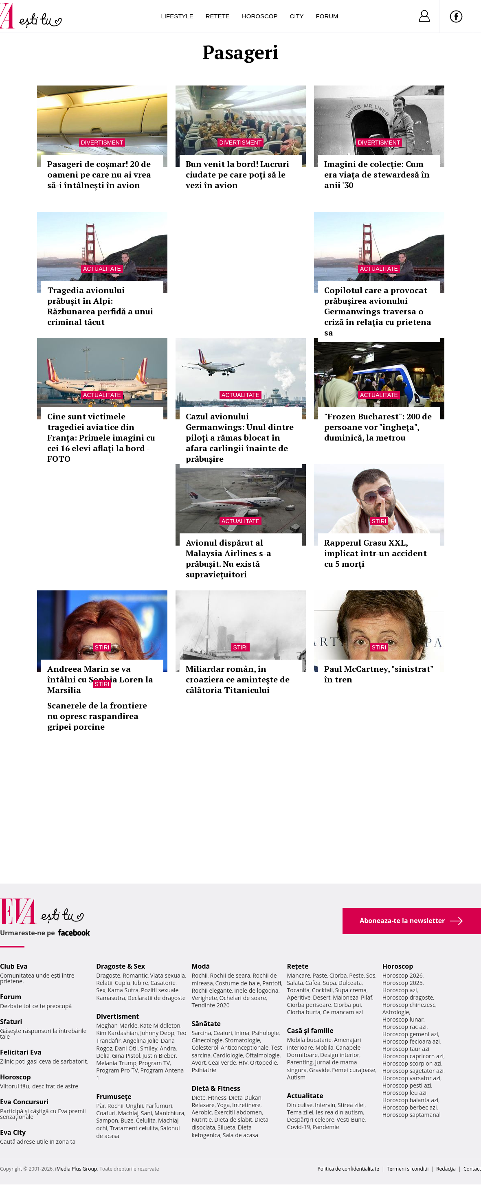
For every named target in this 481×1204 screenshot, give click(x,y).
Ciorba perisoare (309, 1005)
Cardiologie (228, 1055)
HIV (243, 1062)
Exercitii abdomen (238, 1112)
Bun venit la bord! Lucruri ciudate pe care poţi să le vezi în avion (237, 174)
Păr (100, 1106)
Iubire (140, 983)
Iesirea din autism (339, 1112)
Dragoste (108, 975)
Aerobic (201, 1112)
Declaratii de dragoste (156, 998)
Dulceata (350, 983)
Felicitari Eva (21, 1052)
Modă (200, 966)
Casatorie (163, 983)
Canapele (348, 1047)
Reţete (298, 966)
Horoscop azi (399, 990)
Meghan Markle (117, 1025)
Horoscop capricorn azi (413, 1056)
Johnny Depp (157, 1033)
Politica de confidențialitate (348, 1168)
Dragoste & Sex (120, 966)
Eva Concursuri (24, 1101)
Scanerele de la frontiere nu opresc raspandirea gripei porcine (97, 716)
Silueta (226, 1127)
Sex (100, 990)
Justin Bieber (159, 1055)
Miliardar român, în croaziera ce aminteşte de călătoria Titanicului (238, 679)
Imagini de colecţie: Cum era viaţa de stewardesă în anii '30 (377, 174)
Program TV (154, 1063)
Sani (146, 1113)
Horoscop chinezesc (408, 1005)
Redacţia (446, 1168)
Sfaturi (11, 1021)
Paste (319, 975)
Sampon (107, 1120)
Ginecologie (206, 1040)
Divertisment (102, 142)
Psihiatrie (203, 1070)
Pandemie (325, 1127)
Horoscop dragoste (407, 997)
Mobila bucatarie (309, 1040)
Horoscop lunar (403, 1019)
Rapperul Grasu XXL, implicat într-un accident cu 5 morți (375, 553)
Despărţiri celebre (310, 1119)
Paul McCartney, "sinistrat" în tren (378, 674)
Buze (127, 1120)
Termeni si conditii (408, 1168)
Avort (198, 1062)
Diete (198, 1097)
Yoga (223, 1105)
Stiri (379, 521)
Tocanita (298, 990)
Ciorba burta (304, 1012)
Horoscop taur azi (405, 1049)
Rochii (115, 1106)
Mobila (324, 1047)
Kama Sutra (123, 990)
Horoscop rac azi (404, 1027)
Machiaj (128, 1113)
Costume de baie (237, 983)
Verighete (204, 998)
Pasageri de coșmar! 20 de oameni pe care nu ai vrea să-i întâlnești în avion (99, 174)
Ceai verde (222, 1062)
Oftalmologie (262, 1055)
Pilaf (366, 997)
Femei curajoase (353, 1070)
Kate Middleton (160, 1025)
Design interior (339, 1055)
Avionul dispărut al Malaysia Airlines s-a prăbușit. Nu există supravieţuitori (228, 558)
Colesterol (204, 1047)
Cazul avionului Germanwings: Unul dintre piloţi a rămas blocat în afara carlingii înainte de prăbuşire (240, 437)
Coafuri (106, 1113)
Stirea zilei (351, 1105)
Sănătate (206, 1023)
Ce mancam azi (343, 1012)
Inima (241, 1033)
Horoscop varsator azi (411, 1078)
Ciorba (338, 975)
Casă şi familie (310, 1030)
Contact (472, 1168)
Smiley (149, 1048)
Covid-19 (298, 1127)
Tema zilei (300, 1112)
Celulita (146, 1120)
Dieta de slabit (233, 1119)
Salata (295, 983)
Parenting (300, 1062)
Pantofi (271, 983)
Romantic (135, 975)
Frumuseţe (114, 1096)
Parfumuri (158, 1106)
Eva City (13, 1132)
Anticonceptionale (245, 1047)
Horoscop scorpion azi (411, 1063)
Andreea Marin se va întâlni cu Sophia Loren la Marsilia (100, 679)
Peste (356, 975)
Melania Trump (116, 1063)
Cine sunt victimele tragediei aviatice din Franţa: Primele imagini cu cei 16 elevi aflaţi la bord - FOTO (101, 437)
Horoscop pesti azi (406, 1085)
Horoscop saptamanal (411, 1114)
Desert (321, 997)
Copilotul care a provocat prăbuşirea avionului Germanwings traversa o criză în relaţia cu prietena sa (377, 311)
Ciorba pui (347, 1005)
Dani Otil (126, 1048)
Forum (327, 16)
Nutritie (201, 1119)
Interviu (325, 1105)
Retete (218, 16)
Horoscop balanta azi (410, 1100)
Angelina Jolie (140, 1040)
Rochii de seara (230, 975)
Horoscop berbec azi (409, 1107)
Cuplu (122, 983)
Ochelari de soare (242, 998)
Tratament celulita (134, 1128)
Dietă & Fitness (215, 1088)
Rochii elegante (211, 990)
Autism (296, 1077)
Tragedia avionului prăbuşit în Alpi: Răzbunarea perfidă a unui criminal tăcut (100, 306)
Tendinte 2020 (210, 1005)
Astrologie (395, 1012)
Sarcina (201, 1033)
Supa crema (351, 990)
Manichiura (169, 1113)
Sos (371, 975)
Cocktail (322, 990)
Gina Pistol (126, 1055)
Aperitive (299, 997)
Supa (329, 983)
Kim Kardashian (117, 1033)
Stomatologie (242, 1040)
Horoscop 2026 (402, 975)
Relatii (104, 983)
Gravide (319, 1070)
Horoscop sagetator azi (413, 1071)
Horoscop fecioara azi (411, 1041)
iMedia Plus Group (76, 1168)
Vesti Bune (351, 1119)
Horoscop (260, 16)
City (296, 16)
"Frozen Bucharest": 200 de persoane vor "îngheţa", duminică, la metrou (378, 427)
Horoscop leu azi (404, 1093)
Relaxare (203, 1105)
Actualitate (102, 268)
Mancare (298, 975)
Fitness (217, 1097)
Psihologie (265, 1033)
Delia (103, 1055)
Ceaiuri (222, 1033)
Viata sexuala (167, 975)
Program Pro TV (117, 1070)
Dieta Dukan (245, 1097)
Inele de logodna (256, 990)
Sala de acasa (240, 1135)
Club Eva (14, 966)
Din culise (300, 1105)
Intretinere (246, 1105)
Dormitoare (302, 1055)
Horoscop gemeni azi (410, 1034)
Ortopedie (263, 1062)
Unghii (134, 1106)
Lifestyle (177, 16)
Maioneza (345, 997)
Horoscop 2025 (402, 983)
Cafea (313, 983)
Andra (168, 1048)
